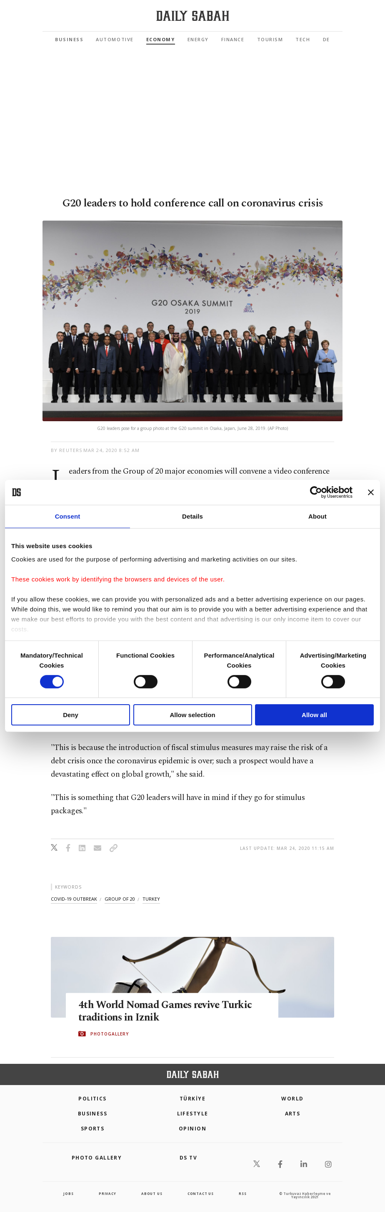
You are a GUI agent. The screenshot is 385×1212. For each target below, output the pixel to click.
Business (69, 39)
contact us (201, 1193)
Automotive (114, 39)
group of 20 (120, 899)
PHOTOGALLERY (109, 1034)
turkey (151, 899)
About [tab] (317, 516)
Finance (233, 39)
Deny (70, 714)
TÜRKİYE (192, 1098)
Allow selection (192, 714)
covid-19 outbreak (74, 899)
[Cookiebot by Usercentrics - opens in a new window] (316, 492)
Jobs (68, 1193)
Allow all (314, 714)
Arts (292, 1113)
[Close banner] (371, 492)
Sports (93, 1128)
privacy (107, 1193)
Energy (198, 39)
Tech (302, 39)
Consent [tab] (67, 516)
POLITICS (92, 1098)
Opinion (192, 1128)
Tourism (270, 39)
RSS (242, 1193)
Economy (160, 39)
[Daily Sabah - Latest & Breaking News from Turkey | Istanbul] (192, 16)
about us (151, 1193)
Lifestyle (192, 1113)
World (292, 1098)
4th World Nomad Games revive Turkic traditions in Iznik (166, 1011)
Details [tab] (192, 516)
